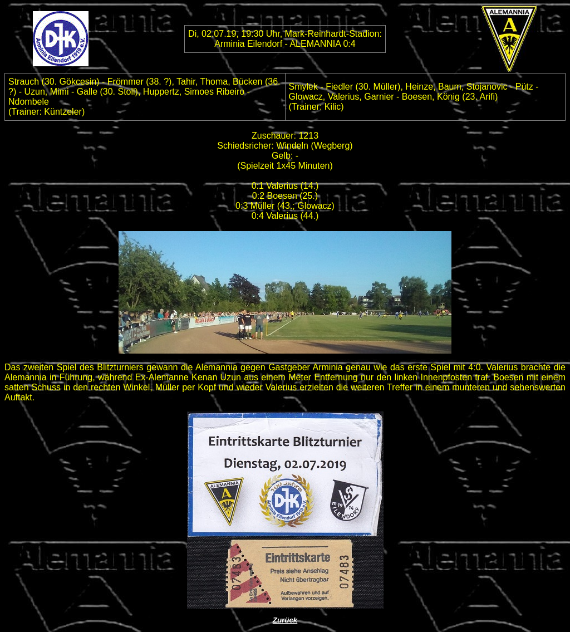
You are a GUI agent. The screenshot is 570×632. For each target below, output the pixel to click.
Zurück (285, 620)
